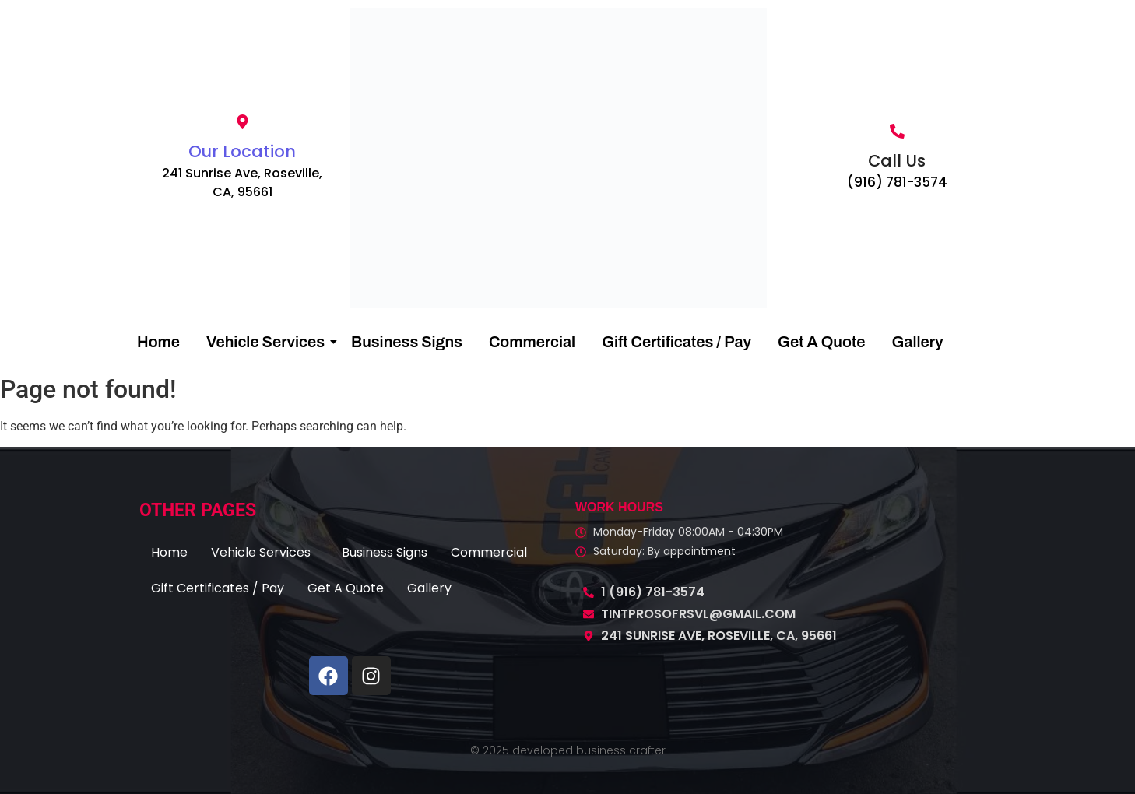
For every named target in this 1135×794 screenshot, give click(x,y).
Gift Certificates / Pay (676, 341)
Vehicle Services (268, 341)
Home (158, 341)
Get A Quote (821, 341)
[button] (264, 553)
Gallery (917, 341)
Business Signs (406, 341)
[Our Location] (242, 123)
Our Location (242, 151)
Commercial (532, 341)
